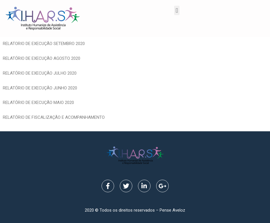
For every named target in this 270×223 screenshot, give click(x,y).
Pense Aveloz (172, 210)
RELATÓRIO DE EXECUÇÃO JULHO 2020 (40, 73)
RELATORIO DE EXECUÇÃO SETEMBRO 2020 (44, 43)
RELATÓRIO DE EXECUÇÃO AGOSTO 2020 (41, 58)
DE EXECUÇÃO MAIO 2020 (231, 117)
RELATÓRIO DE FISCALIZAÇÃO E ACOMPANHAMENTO (55, 117)
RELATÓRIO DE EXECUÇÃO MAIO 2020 (38, 102)
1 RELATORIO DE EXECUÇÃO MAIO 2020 (169, 117)
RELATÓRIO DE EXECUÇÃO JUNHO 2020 (40, 88)
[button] (177, 10)
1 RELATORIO (119, 117)
